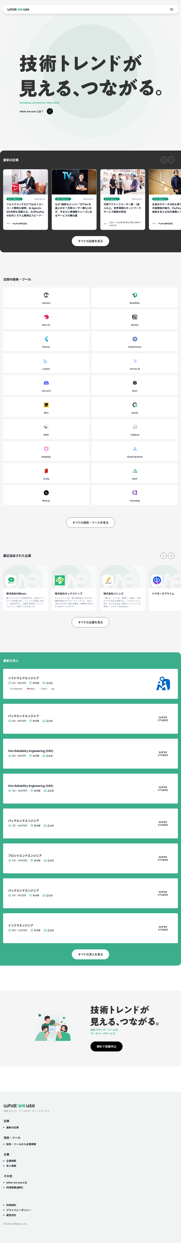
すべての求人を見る (90, 954)
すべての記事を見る (90, 241)
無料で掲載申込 (106, 1046)
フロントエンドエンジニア (25, 855)
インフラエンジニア (20, 925)
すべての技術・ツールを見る (90, 522)
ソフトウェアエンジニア (23, 678)
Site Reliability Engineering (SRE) (30, 751)
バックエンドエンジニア (23, 716)
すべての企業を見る (90, 622)
